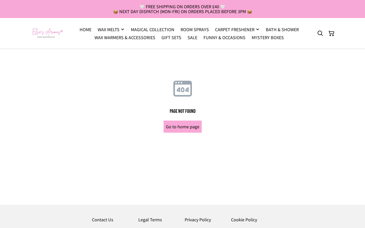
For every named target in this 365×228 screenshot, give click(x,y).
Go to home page (182, 126)
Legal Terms (150, 219)
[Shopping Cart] (331, 33)
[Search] (320, 33)
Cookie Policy (244, 219)
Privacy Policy (198, 219)
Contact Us (102, 219)
